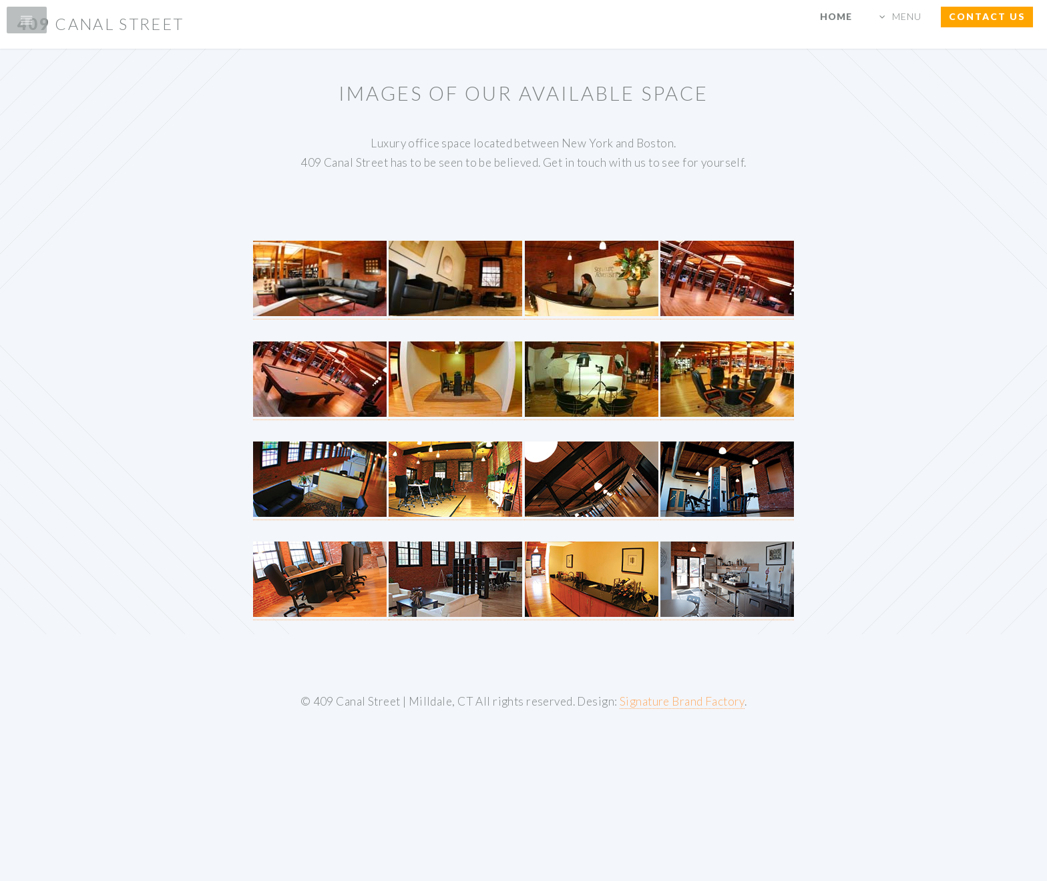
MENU (906, 16)
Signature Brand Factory (682, 701)
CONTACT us (987, 16)
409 (100, 24)
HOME (836, 16)
